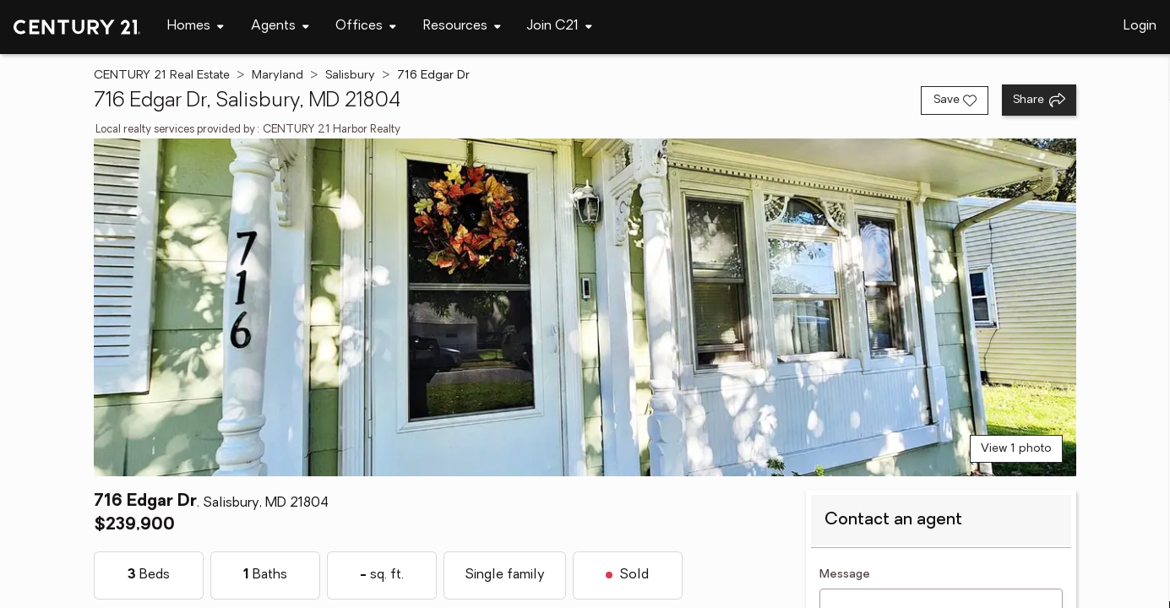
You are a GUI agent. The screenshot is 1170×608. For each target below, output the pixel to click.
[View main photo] (585, 307)
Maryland (277, 75)
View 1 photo (1016, 448)
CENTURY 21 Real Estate (162, 75)
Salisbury (350, 75)
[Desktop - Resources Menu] (462, 26)
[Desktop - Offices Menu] (365, 26)
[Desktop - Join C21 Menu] (559, 26)
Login (1140, 26)
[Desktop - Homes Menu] (195, 26)
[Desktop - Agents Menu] (280, 26)
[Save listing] (954, 100)
